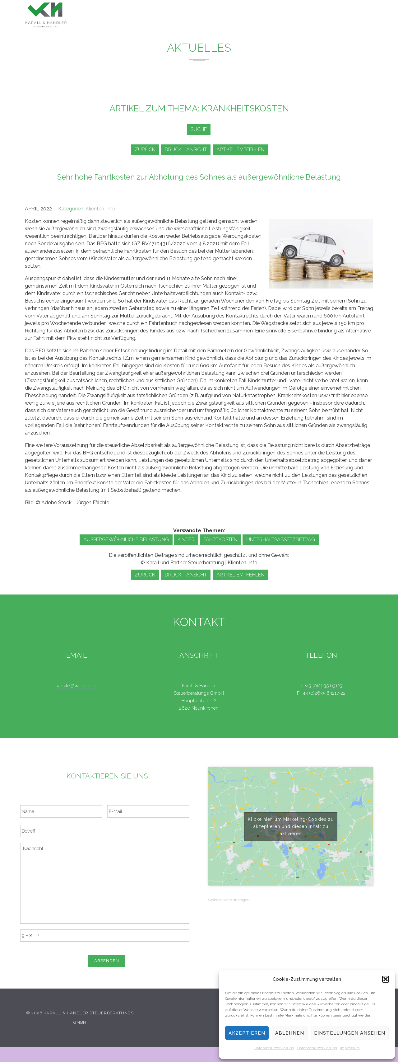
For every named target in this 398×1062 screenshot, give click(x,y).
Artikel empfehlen (244, 150)
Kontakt (327, 18)
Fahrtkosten (220, 540)
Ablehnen (289, 1033)
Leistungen (195, 15)
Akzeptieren (247, 1033)
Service (263, 16)
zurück (143, 150)
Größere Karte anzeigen (229, 900)
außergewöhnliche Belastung (126, 540)
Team (295, 17)
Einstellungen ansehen (349, 1033)
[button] (385, 979)
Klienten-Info (100, 209)
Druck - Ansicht (187, 150)
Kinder (186, 540)
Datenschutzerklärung (274, 1048)
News (231, 15)
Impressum (350, 1048)
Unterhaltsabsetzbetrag (280, 540)
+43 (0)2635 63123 (323, 685)
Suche (197, 129)
